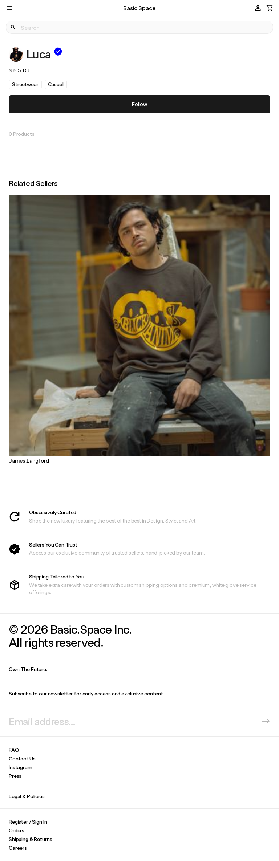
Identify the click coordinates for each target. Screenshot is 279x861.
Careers (18, 848)
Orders (16, 830)
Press (15, 776)
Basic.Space (139, 7)
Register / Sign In (28, 822)
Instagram (20, 767)
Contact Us (22, 758)
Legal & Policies (27, 796)
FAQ (14, 750)
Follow (139, 104)
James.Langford (29, 460)
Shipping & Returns (30, 839)
